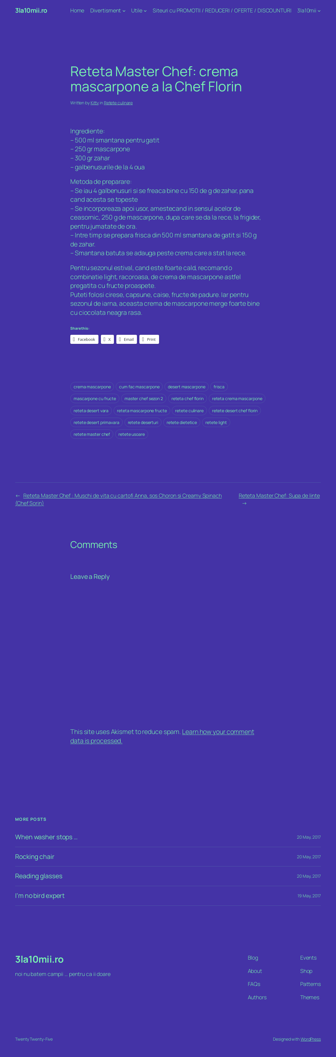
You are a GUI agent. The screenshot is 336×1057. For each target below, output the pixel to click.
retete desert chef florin (235, 410)
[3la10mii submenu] (319, 10)
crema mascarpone (92, 387)
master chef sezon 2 (144, 398)
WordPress (311, 1039)
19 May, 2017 (309, 896)
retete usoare (131, 434)
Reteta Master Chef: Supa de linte (279, 495)
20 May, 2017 (309, 837)
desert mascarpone (186, 387)
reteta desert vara (91, 410)
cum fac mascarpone (139, 387)
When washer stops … (46, 837)
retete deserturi (143, 422)
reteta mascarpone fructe (142, 410)
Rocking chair (35, 856)
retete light (216, 422)
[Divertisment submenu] (124, 10)
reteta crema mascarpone (237, 398)
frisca (219, 387)
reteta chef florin (187, 398)
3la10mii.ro (31, 10)
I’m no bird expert (40, 895)
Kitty (95, 103)
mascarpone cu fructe (95, 398)
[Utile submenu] (145, 10)
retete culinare (189, 410)
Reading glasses (38, 876)
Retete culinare (118, 103)
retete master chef (92, 434)
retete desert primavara (96, 422)
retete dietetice (182, 422)
